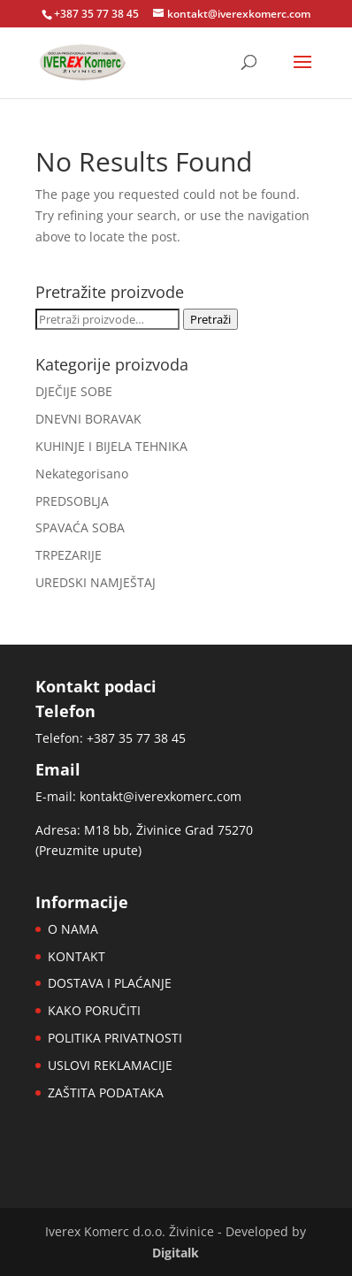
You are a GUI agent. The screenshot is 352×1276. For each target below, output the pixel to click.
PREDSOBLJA (72, 501)
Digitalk (175, 1252)
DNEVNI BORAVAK (88, 418)
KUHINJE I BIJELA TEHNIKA (111, 446)
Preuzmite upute (88, 850)
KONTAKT (76, 956)
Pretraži (210, 319)
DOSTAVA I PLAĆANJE (110, 982)
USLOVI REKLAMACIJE (110, 1065)
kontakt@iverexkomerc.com (160, 796)
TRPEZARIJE (68, 554)
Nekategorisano (81, 473)
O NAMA (73, 929)
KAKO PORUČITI (94, 1010)
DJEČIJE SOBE (73, 391)
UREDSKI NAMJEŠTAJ (95, 582)
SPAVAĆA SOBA (80, 527)
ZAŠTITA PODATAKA (106, 1092)
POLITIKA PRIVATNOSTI (115, 1037)
